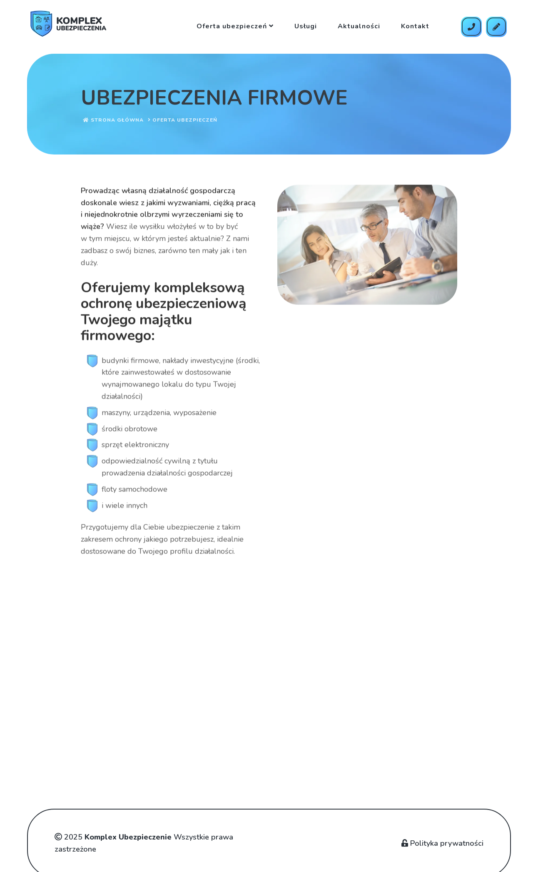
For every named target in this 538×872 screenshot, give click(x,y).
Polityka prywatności (442, 843)
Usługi (305, 26)
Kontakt (415, 26)
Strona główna (113, 121)
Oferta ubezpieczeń (235, 26)
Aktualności (359, 26)
